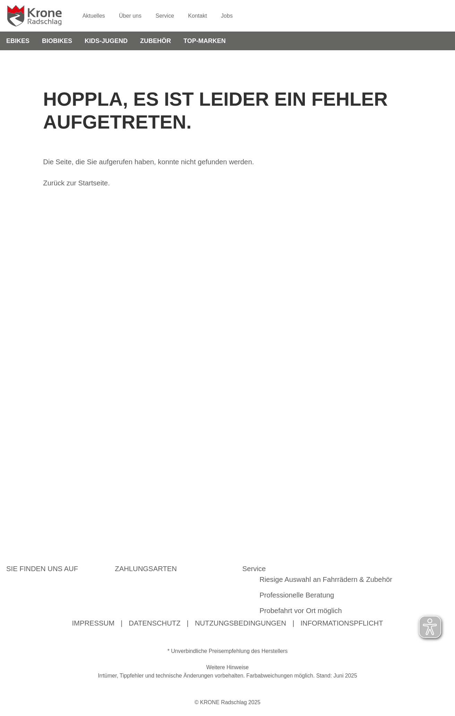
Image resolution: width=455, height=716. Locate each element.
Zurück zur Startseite (75, 184)
